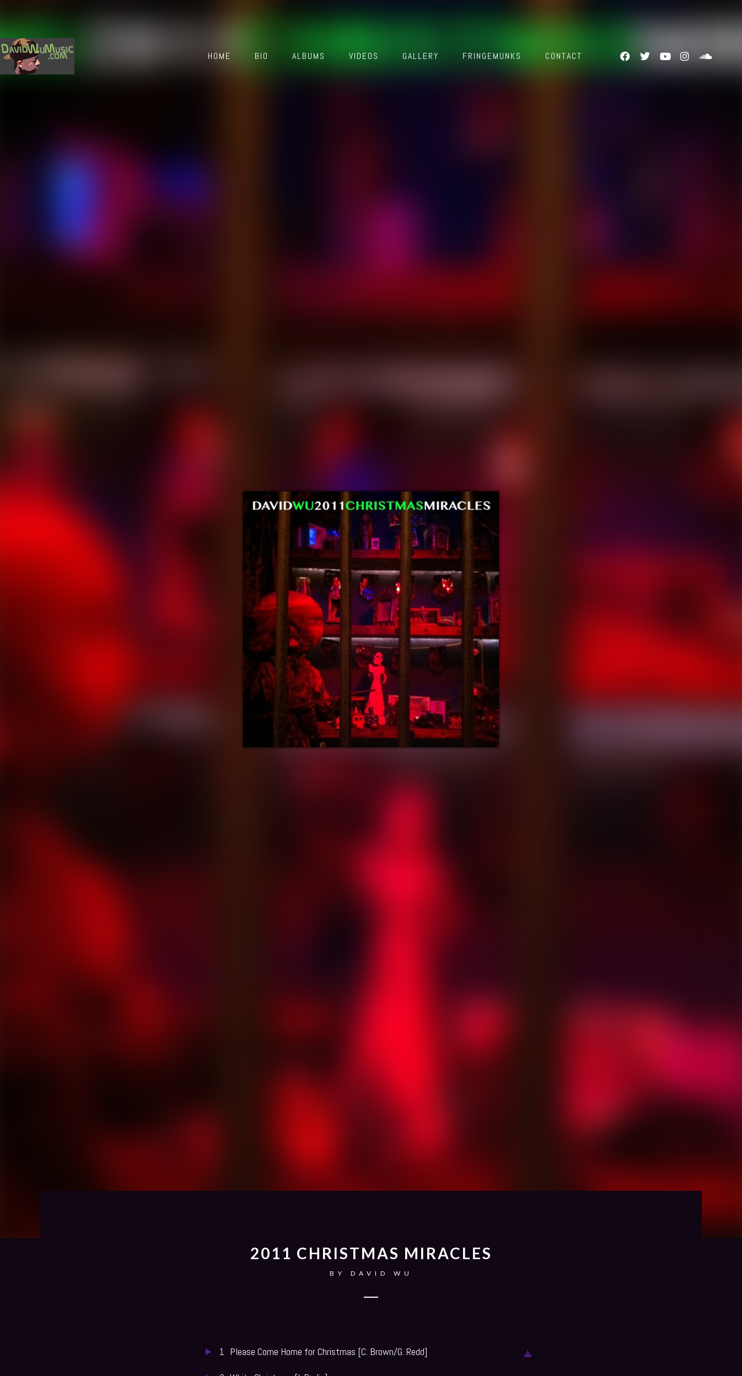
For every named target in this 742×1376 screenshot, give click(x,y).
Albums (308, 56)
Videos (364, 56)
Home (219, 56)
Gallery (420, 56)
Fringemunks (492, 56)
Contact (563, 56)
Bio (261, 56)
